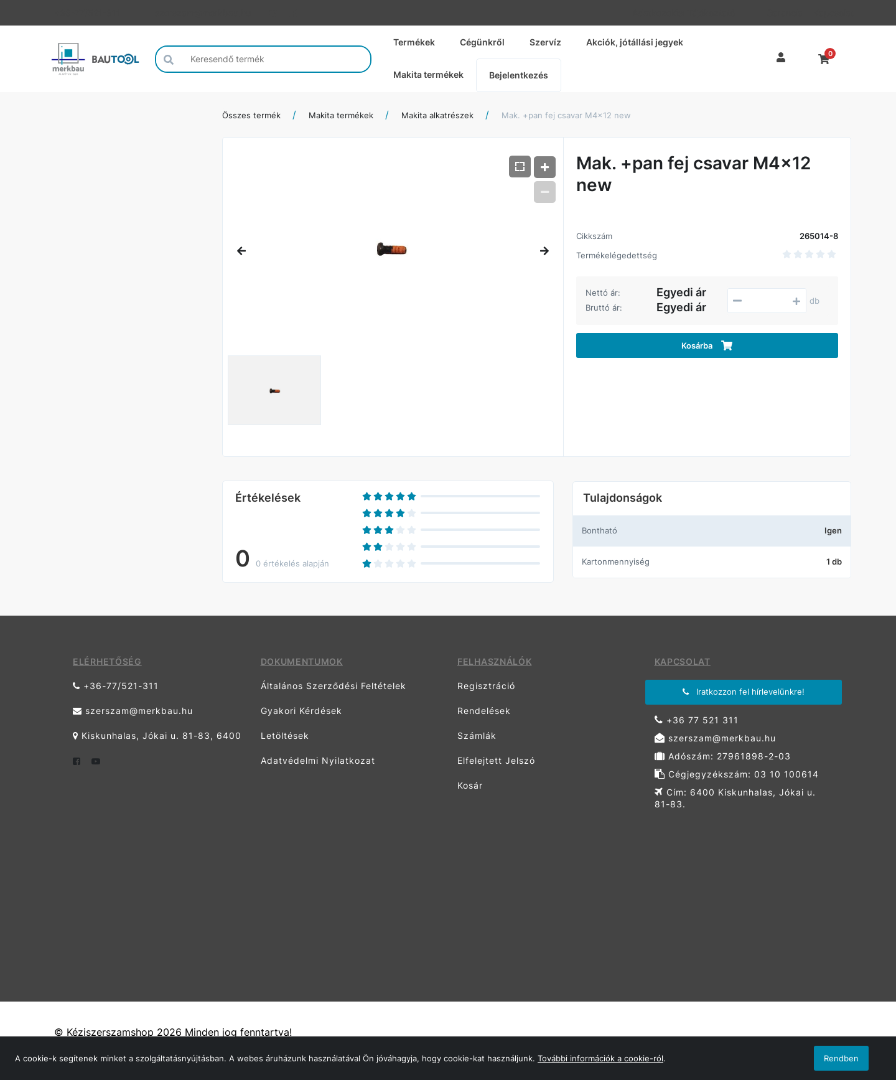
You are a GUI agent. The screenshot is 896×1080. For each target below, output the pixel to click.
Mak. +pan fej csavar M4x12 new (566, 115)
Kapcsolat (832, 12)
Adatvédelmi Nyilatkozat (318, 760)
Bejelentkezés (518, 75)
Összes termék (251, 115)
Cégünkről (482, 42)
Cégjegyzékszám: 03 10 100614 (737, 774)
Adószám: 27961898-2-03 (723, 756)
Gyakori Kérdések (301, 710)
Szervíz (545, 42)
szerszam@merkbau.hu (203, 12)
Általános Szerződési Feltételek (333, 685)
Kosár (470, 785)
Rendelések (484, 710)
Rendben (841, 1058)
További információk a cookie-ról (600, 1058)
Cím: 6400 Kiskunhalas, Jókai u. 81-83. (735, 798)
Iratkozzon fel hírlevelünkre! (744, 692)
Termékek (414, 42)
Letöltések (285, 735)
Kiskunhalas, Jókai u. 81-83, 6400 (157, 735)
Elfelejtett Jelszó (496, 760)
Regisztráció (486, 685)
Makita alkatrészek (437, 115)
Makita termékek (428, 74)
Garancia (785, 12)
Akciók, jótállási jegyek (634, 42)
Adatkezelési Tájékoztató (683, 12)
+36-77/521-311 (87, 12)
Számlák (477, 735)
